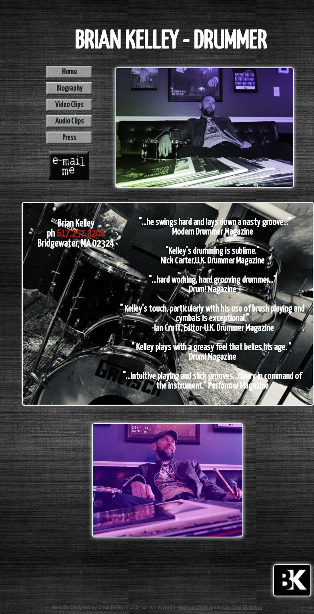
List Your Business (242, 607)
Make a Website (195, 607)
